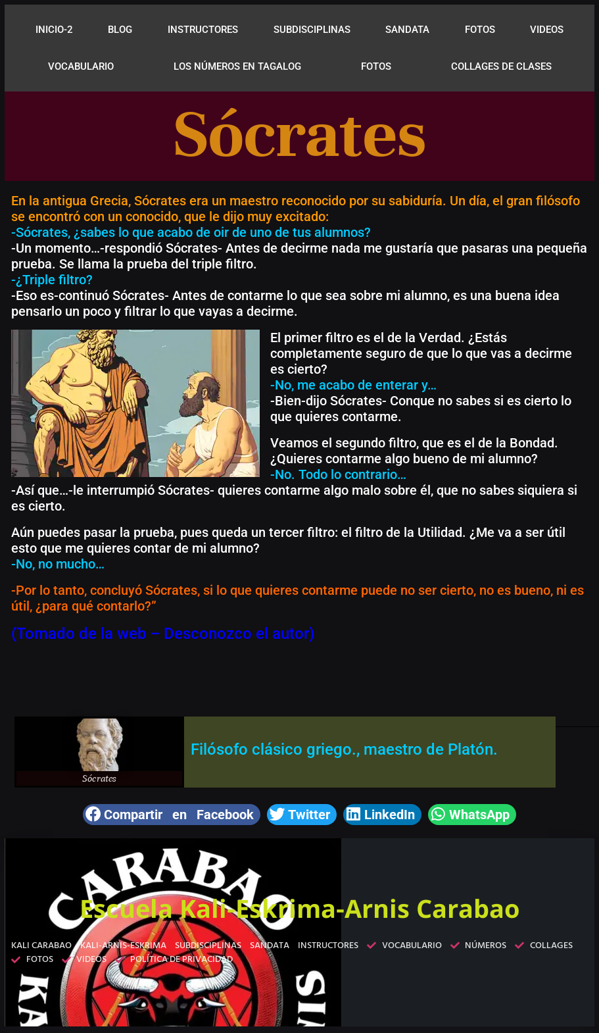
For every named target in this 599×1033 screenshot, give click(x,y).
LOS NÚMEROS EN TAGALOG (237, 66)
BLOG (120, 30)
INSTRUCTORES (203, 30)
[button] (171, 814)
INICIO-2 (54, 30)
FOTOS (480, 30)
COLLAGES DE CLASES (501, 66)
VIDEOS (546, 30)
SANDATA (407, 30)
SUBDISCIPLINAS (312, 30)
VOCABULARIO (81, 66)
